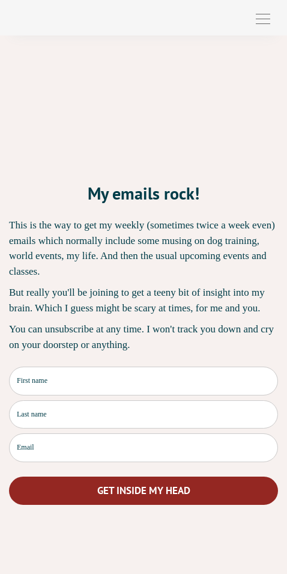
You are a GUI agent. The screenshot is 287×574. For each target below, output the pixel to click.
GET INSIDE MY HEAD (143, 490)
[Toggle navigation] (263, 17)
